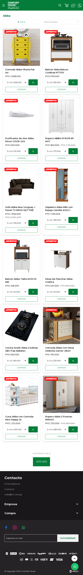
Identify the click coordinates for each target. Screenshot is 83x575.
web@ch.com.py (13, 494)
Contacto (9, 489)
